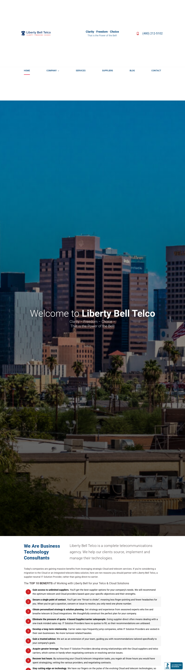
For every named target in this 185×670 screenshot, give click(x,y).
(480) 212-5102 (152, 33)
